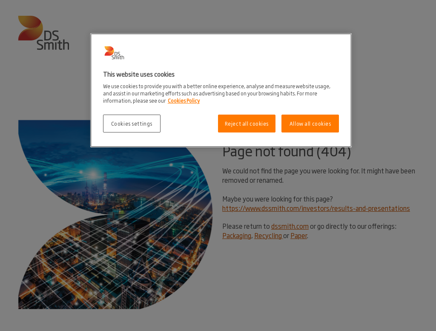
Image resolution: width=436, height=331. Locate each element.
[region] (221, 90)
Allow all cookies (310, 123)
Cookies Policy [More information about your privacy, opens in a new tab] (184, 100)
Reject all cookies (247, 123)
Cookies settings (131, 123)
